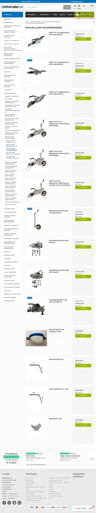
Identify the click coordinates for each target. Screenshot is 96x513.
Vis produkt (83, 39)
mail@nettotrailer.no (13, 496)
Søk (67, 7)
